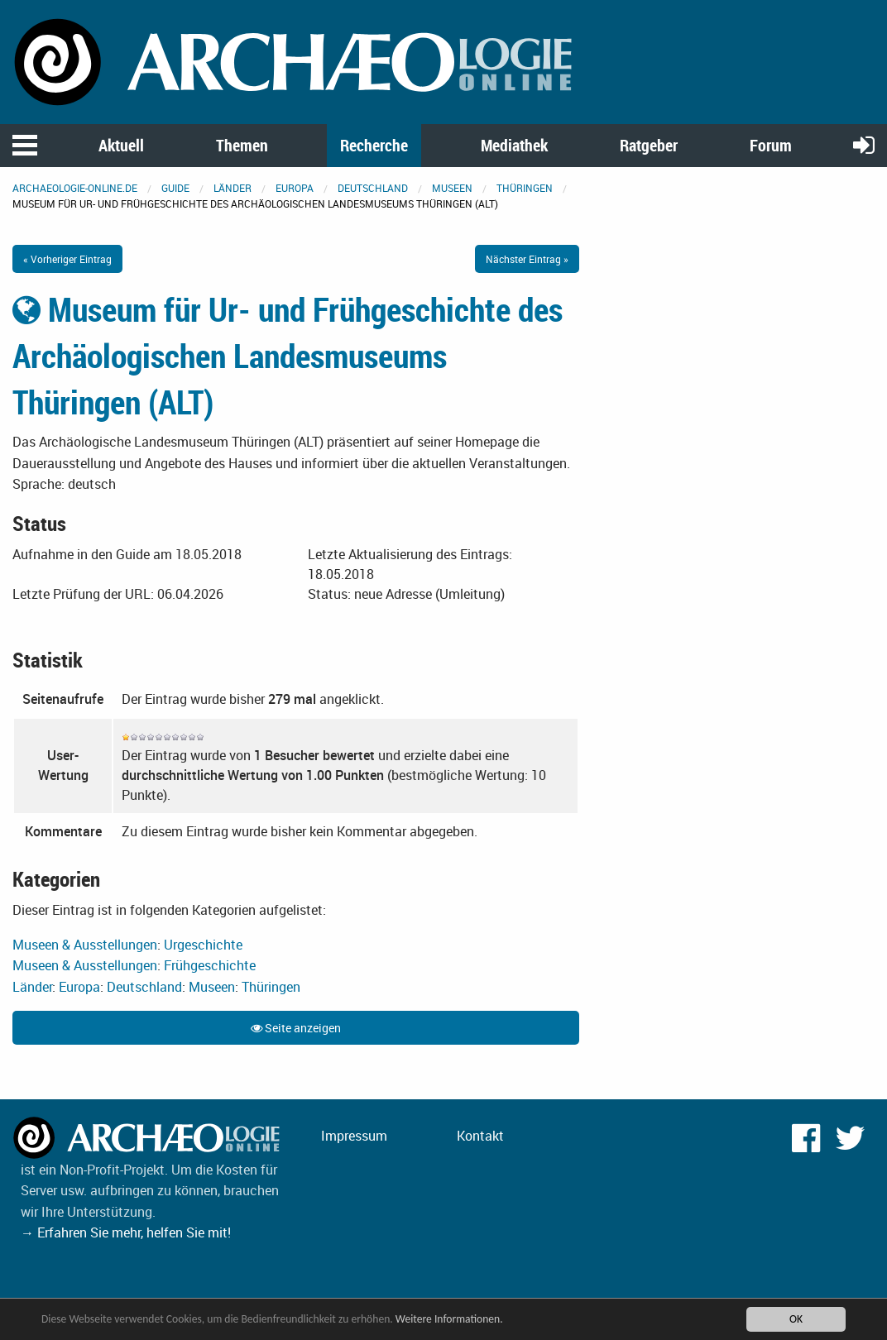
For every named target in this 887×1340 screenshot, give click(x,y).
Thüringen (524, 187)
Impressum (354, 1136)
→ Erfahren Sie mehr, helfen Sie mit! (126, 1232)
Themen (242, 145)
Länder (232, 187)
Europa (295, 187)
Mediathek (514, 145)
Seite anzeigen (296, 1028)
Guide (175, 187)
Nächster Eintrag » (527, 259)
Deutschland (373, 187)
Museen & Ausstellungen (84, 945)
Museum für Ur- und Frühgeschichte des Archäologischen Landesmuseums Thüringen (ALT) (287, 355)
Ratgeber (649, 145)
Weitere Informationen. (449, 1319)
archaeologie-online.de (74, 187)
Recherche (374, 145)
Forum (771, 145)
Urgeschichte (203, 945)
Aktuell (121, 145)
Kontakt (480, 1136)
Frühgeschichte (210, 965)
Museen (452, 187)
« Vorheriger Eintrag (67, 259)
